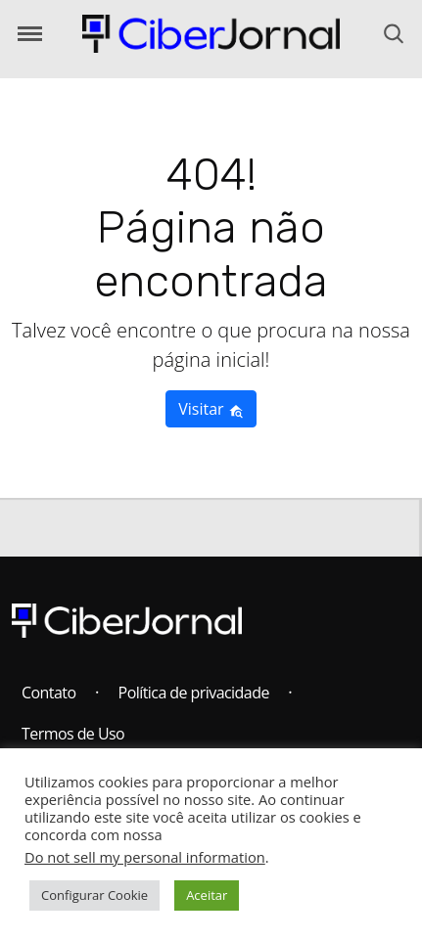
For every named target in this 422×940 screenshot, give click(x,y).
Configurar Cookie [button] (94, 895)
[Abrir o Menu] (30, 34)
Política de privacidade (193, 692)
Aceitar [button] (206, 895)
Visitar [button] (211, 409)
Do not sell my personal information (144, 857)
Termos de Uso (73, 733)
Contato (49, 692)
